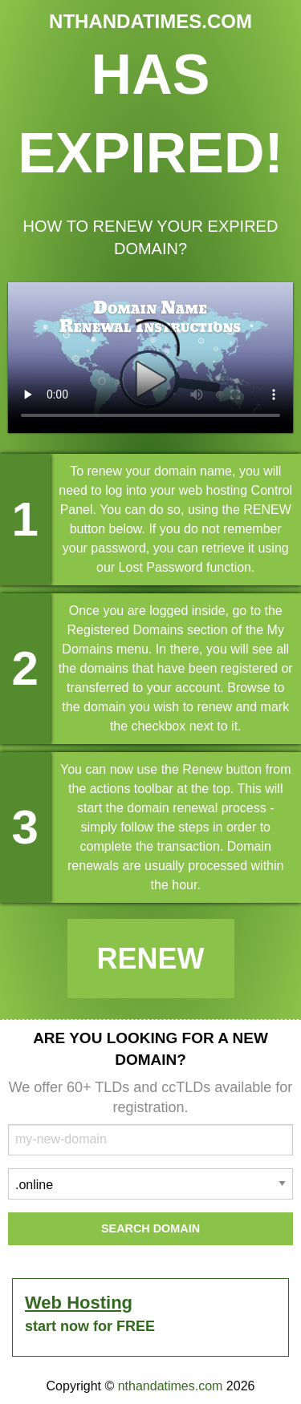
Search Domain (150, 1228)
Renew (151, 958)
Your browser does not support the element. (150, 357)
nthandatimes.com (170, 1386)
